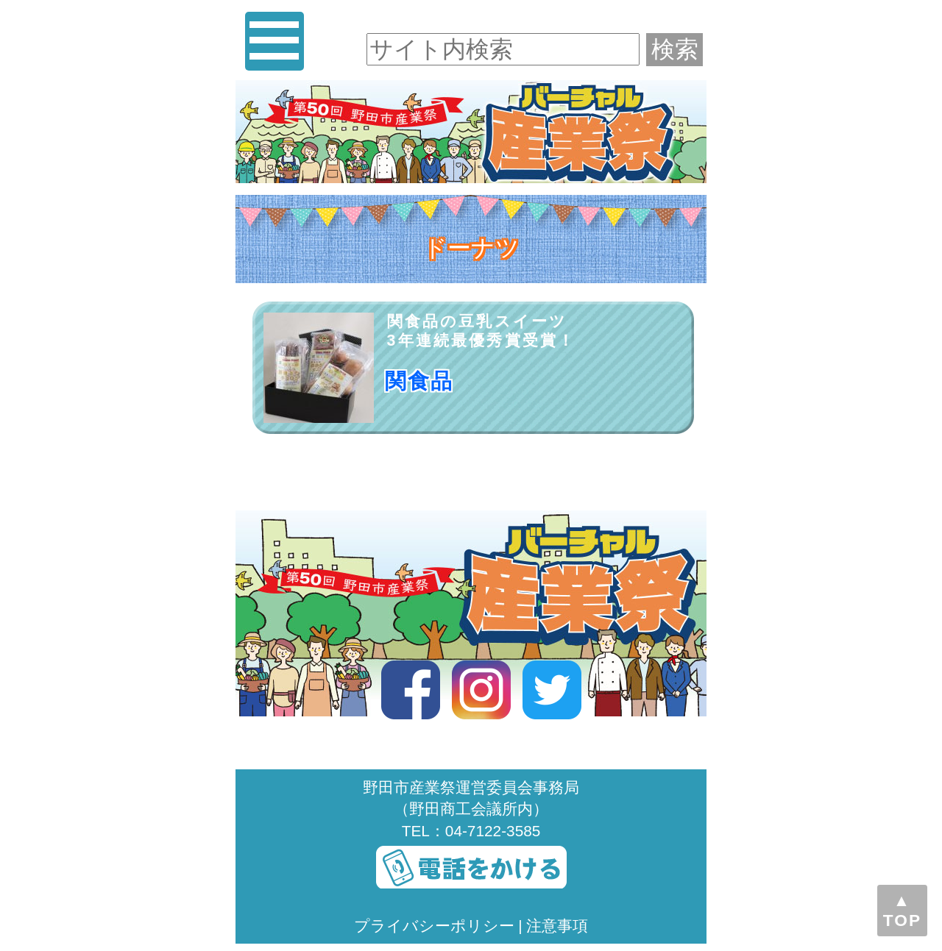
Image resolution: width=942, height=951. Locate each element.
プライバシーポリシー (434, 925)
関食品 (419, 381)
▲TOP (902, 910)
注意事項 (557, 925)
